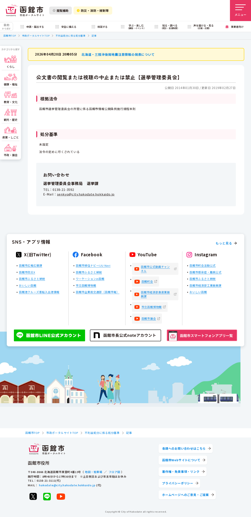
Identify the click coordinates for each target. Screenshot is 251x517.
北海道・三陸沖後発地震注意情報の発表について (118, 54)
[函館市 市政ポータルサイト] (25, 10)
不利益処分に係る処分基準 (70, 35)
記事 (94, 35)
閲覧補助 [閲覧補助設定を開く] (60, 10)
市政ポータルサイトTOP (36, 35)
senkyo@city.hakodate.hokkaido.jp (86, 194)
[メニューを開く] (240, 10)
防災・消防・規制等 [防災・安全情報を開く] (93, 10)
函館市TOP (9, 35)
